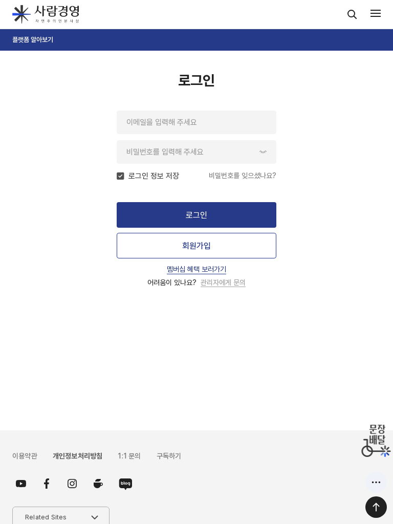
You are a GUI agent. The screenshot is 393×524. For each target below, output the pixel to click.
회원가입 (196, 246)
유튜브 (21, 483)
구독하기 (169, 456)
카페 (97, 483)
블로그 (123, 483)
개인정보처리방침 (78, 456)
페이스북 (46, 483)
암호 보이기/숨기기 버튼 (263, 152)
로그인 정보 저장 (153, 176)
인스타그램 (72, 483)
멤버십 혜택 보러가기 (196, 269)
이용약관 (24, 456)
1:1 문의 (129, 456)
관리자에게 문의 (223, 282)
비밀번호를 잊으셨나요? (242, 175)
